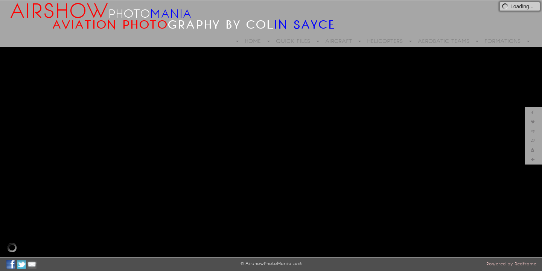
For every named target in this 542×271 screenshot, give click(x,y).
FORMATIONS (502, 41)
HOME (253, 41)
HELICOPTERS (385, 41)
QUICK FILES (293, 41)
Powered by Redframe (511, 263)
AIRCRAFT (338, 41)
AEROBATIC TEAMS (443, 41)
